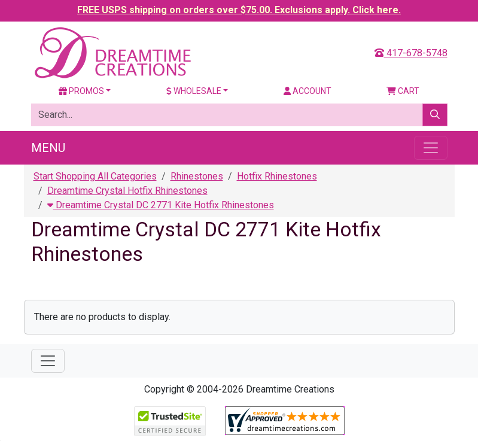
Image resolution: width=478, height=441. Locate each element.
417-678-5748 (411, 53)
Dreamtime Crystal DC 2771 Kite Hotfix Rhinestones (160, 205)
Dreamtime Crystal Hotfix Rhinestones (127, 190)
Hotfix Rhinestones (277, 176)
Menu (48, 148)
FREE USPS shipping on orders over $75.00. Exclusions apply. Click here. (239, 10)
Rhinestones (197, 176)
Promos (81, 91)
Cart (402, 91)
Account (307, 91)
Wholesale (193, 91)
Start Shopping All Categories (95, 176)
